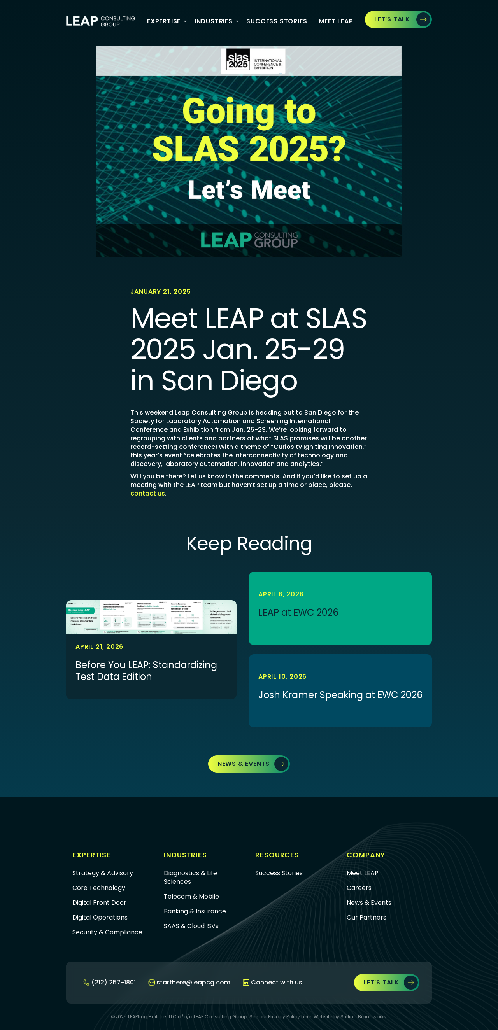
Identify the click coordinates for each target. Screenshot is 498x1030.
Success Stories (276, 21)
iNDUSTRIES (214, 21)
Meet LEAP (363, 873)
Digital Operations (100, 917)
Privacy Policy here (289, 1016)
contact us (147, 493)
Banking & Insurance (195, 911)
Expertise (164, 21)
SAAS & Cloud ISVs (191, 926)
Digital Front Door (99, 903)
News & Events (369, 903)
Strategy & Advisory (102, 873)
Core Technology (98, 888)
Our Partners (366, 917)
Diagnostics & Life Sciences (190, 877)
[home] (100, 21)
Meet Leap (336, 21)
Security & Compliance (107, 932)
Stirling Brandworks (363, 1016)
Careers (359, 888)
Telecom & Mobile (191, 896)
